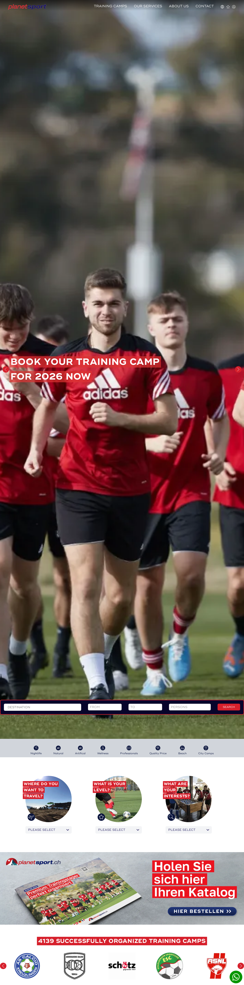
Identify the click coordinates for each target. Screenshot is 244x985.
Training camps (110, 6)
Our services (148, 6)
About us (179, 6)
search (229, 484)
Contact (205, 6)
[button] (6, 369)
